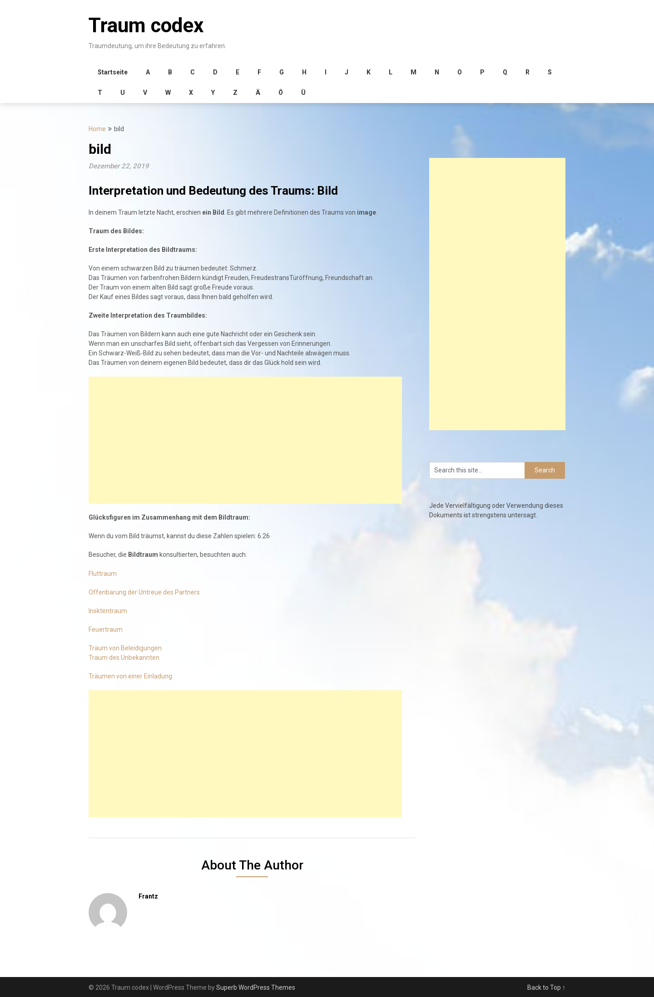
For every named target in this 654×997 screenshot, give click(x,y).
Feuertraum (106, 629)
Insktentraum (108, 610)
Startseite (113, 72)
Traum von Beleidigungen (125, 648)
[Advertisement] (245, 440)
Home (97, 129)
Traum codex (146, 25)
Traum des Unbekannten (124, 657)
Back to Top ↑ (546, 987)
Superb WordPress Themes (255, 987)
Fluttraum (103, 573)
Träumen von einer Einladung (130, 676)
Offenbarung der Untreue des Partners (144, 592)
